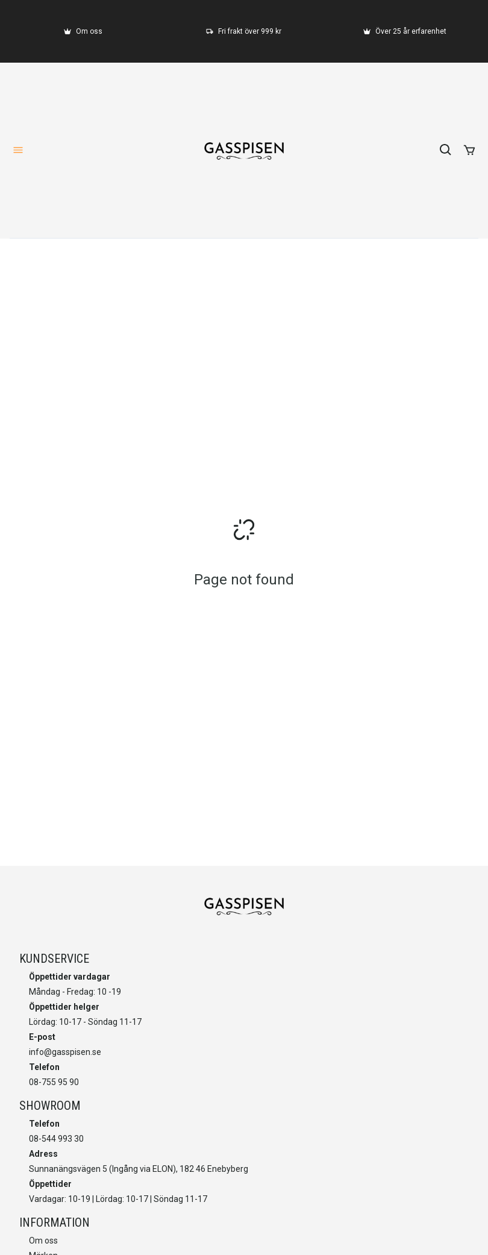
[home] (244, 150)
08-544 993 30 (56, 1139)
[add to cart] (469, 150)
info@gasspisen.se (65, 1052)
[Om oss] (83, 31)
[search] (446, 150)
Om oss (43, 1240)
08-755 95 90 (54, 1082)
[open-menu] (18, 150)
